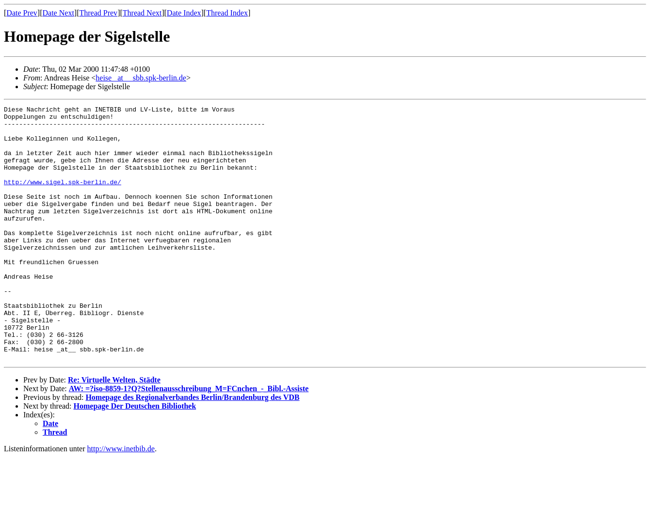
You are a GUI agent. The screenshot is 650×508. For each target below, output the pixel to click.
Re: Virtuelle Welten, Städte (114, 431)
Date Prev (21, 13)
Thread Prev (98, 13)
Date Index (184, 13)
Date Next (58, 13)
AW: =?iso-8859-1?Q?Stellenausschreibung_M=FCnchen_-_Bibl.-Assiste (189, 439)
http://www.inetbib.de (121, 499)
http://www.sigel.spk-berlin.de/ (62, 197)
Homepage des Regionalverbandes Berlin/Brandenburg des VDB (192, 448)
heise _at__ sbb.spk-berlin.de (141, 78)
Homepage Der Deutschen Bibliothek (135, 457)
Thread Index (227, 13)
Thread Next (142, 13)
